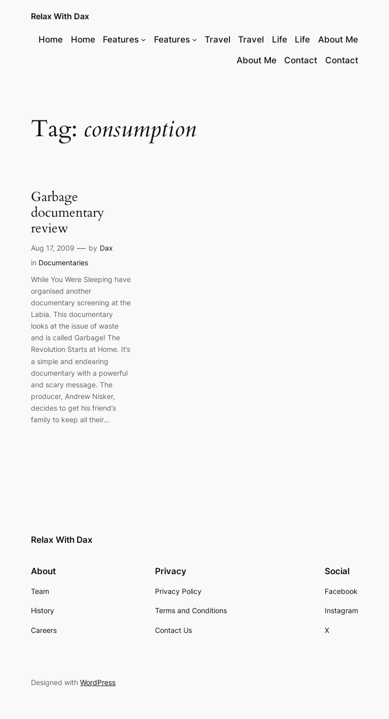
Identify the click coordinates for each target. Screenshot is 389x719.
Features (121, 39)
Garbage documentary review (67, 212)
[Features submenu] (143, 39)
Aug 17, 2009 (52, 248)
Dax (106, 248)
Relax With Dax (60, 16)
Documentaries (63, 262)
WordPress (97, 682)
